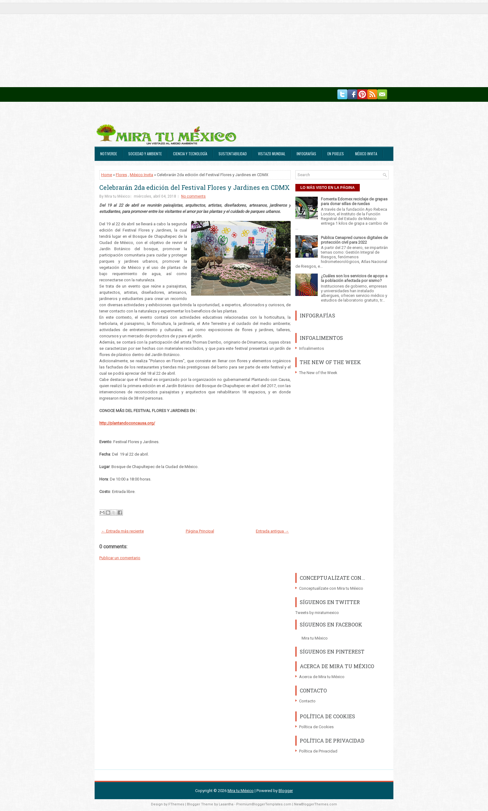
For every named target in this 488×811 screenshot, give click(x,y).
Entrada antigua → (272, 531)
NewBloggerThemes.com (315, 804)
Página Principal (200, 531)
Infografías (306, 153)
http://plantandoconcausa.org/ (127, 423)
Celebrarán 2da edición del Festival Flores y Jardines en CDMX (194, 187)
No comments (193, 196)
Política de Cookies (316, 726)
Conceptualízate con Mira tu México (331, 588)
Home (106, 174)
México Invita (366, 153)
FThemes (176, 804)
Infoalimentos (311, 348)
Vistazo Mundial (271, 153)
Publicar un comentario (119, 558)
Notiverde (108, 153)
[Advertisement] (186, 43)
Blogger (286, 790)
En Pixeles (335, 153)
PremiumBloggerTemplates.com (263, 804)
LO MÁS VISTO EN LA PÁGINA (327, 187)
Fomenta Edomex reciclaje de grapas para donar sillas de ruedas (354, 201)
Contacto (307, 701)
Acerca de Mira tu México (322, 676)
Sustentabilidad (232, 153)
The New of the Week (318, 372)
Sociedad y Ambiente (145, 153)
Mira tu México (315, 638)
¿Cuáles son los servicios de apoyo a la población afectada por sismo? (354, 278)
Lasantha (226, 804)
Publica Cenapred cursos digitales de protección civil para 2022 (354, 240)
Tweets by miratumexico (317, 612)
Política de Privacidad (318, 751)
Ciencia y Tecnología (190, 153)
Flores (121, 174)
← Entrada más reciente (122, 531)
